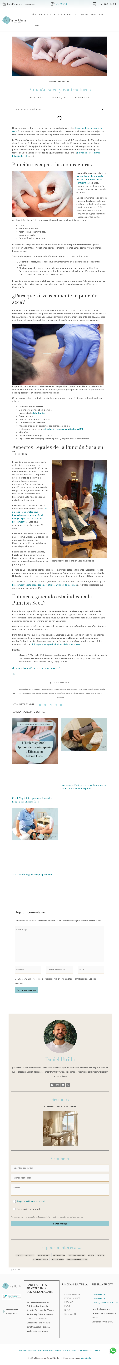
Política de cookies (71, 1350)
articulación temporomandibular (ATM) (63, 428)
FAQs (67, 1305)
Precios (68, 1301)
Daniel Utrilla (72, 1293)
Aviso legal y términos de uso (49, 1350)
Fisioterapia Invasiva (40, 691)
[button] (103, 109)
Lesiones (53, 81)
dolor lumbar (38, 412)
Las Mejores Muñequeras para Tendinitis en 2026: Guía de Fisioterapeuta (83, 784)
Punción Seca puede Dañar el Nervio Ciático (73, 691)
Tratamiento (64, 81)
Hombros (52, 691)
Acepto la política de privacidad (31, 1200)
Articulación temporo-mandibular (30, 687)
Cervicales (48, 687)
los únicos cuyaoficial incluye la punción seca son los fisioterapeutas (29, 513)
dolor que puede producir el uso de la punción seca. (57, 642)
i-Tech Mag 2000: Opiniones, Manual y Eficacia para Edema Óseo (32, 797)
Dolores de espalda (61, 687)
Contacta (60, 1156)
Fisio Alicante (72, 1297)
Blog (67, 1309)
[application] (75, 14)
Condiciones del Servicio (90, 1350)
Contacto (70, 1313)
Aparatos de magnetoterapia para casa (32, 872)
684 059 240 (62, 4)
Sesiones (60, 1098)
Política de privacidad (27, 1350)
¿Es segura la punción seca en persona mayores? (36, 666)
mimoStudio (86, 1357)
